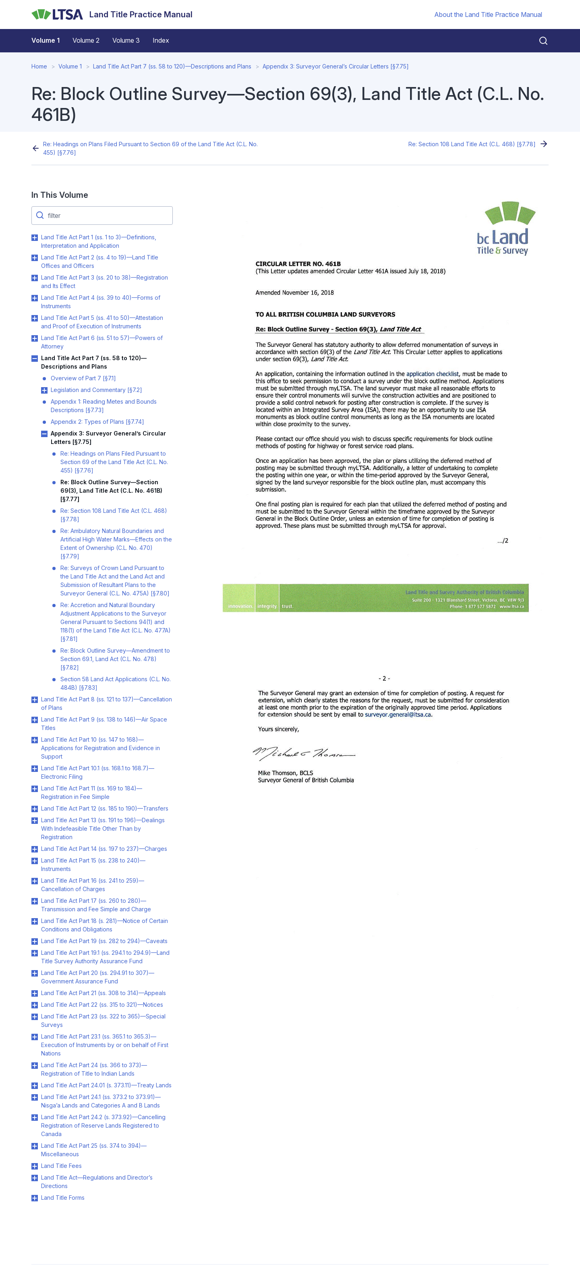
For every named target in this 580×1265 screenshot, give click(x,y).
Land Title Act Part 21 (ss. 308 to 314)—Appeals (103, 992)
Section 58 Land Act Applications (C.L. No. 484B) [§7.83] (115, 683)
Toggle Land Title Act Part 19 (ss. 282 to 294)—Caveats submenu (34, 941)
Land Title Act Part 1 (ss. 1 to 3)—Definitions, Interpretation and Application (98, 241)
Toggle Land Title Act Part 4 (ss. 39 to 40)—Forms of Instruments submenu (34, 298)
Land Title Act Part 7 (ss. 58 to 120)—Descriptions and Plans (172, 66)
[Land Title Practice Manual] (112, 14)
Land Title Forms (63, 1197)
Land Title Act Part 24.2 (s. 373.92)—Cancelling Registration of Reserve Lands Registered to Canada (103, 1125)
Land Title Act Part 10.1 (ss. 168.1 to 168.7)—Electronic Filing (97, 772)
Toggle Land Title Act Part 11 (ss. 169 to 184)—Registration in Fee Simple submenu (34, 789)
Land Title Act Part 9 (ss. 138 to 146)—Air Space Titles (104, 723)
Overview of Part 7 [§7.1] (83, 378)
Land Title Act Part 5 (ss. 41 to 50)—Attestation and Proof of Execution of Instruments (102, 322)
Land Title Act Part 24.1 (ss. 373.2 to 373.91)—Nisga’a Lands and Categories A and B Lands (101, 1101)
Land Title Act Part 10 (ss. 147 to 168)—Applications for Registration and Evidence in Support (100, 748)
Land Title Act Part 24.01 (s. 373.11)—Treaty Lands (106, 1085)
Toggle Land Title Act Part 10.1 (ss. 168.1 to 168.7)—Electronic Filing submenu (34, 768)
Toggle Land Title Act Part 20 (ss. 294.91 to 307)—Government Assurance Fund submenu (34, 973)
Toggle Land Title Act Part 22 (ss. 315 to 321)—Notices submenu (34, 1005)
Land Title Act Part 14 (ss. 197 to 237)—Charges (104, 848)
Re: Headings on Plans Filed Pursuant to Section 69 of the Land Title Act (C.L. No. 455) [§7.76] (150, 148)
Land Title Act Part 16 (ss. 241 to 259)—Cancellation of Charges (92, 884)
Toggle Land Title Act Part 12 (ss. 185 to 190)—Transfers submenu (34, 809)
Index (161, 40)
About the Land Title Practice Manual (488, 14)
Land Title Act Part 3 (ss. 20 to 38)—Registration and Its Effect (104, 281)
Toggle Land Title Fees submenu (34, 1166)
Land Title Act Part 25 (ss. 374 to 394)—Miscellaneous (94, 1149)
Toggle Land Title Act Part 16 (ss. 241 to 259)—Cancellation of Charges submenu (34, 881)
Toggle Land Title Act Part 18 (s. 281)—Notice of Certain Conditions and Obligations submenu (34, 921)
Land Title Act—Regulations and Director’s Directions (97, 1181)
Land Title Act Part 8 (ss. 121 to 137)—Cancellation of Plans (106, 703)
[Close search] (538, 40)
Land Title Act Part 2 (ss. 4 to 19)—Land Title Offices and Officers (99, 261)
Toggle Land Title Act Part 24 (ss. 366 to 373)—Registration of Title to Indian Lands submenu (34, 1065)
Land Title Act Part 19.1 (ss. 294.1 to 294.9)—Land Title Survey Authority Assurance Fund (105, 956)
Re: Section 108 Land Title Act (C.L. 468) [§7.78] (472, 144)
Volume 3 (126, 40)
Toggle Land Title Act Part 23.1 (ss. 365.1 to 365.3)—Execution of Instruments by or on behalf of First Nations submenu (34, 1037)
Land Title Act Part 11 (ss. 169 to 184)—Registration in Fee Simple (91, 792)
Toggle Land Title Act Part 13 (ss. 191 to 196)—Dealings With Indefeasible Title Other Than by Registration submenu (34, 820)
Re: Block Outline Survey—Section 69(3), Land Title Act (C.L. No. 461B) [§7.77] (111, 490)
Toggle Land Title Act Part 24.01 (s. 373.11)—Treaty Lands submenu (34, 1086)
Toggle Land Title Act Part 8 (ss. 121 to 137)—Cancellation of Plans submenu (34, 700)
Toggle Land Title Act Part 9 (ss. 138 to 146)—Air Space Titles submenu (34, 720)
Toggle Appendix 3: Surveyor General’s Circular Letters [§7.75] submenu (44, 434)
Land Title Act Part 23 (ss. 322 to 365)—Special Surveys (103, 1020)
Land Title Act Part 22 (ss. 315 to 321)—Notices (102, 1004)
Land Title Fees (61, 1165)
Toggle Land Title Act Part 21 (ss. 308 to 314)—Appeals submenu (34, 993)
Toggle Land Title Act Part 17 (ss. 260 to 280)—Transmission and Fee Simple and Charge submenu (34, 901)
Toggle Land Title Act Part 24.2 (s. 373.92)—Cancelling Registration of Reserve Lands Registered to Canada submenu (34, 1117)
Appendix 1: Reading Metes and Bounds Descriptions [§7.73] (104, 405)
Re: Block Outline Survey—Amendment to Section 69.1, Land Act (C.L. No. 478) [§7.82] (115, 659)
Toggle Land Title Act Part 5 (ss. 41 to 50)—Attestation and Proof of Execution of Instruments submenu (34, 318)
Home (39, 66)
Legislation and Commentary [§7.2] (96, 389)
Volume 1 (45, 40)
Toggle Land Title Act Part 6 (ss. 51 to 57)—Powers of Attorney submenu (34, 338)
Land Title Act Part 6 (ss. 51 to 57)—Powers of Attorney (102, 342)
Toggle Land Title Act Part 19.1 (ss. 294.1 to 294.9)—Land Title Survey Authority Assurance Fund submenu (34, 953)
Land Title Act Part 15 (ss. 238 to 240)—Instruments (93, 864)
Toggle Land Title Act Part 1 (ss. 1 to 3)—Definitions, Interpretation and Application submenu (34, 237)
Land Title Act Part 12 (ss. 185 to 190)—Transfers (104, 808)
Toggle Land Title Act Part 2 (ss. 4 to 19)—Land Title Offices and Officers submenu (34, 258)
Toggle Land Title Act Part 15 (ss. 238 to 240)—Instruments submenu (34, 861)
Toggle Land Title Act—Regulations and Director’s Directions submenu (34, 1178)
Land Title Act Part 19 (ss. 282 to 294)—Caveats (104, 940)
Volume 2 (85, 40)
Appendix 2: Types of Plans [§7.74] (97, 421)
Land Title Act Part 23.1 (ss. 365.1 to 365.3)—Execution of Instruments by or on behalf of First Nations (104, 1045)
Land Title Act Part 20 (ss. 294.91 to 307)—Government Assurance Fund (97, 977)
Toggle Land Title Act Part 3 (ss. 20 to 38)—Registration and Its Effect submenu (34, 278)
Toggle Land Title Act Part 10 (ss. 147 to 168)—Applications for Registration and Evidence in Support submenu (34, 740)
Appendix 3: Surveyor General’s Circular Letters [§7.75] (336, 66)
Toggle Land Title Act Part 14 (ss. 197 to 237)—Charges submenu (34, 849)
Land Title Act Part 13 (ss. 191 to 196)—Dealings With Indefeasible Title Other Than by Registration (103, 828)
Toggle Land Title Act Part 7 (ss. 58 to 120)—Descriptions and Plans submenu (34, 358)
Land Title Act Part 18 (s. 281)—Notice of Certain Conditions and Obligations (104, 925)
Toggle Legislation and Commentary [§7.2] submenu (44, 390)
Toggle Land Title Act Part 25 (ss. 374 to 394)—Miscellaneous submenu (34, 1146)
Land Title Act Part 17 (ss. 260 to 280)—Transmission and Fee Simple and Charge (96, 904)
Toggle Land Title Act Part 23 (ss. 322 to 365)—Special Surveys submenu (34, 1017)
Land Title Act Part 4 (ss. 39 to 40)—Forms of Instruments (100, 301)
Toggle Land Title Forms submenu (34, 1198)
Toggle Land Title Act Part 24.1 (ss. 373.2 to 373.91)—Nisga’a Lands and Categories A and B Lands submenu (34, 1097)
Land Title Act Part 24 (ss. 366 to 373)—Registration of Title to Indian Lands (94, 1069)
